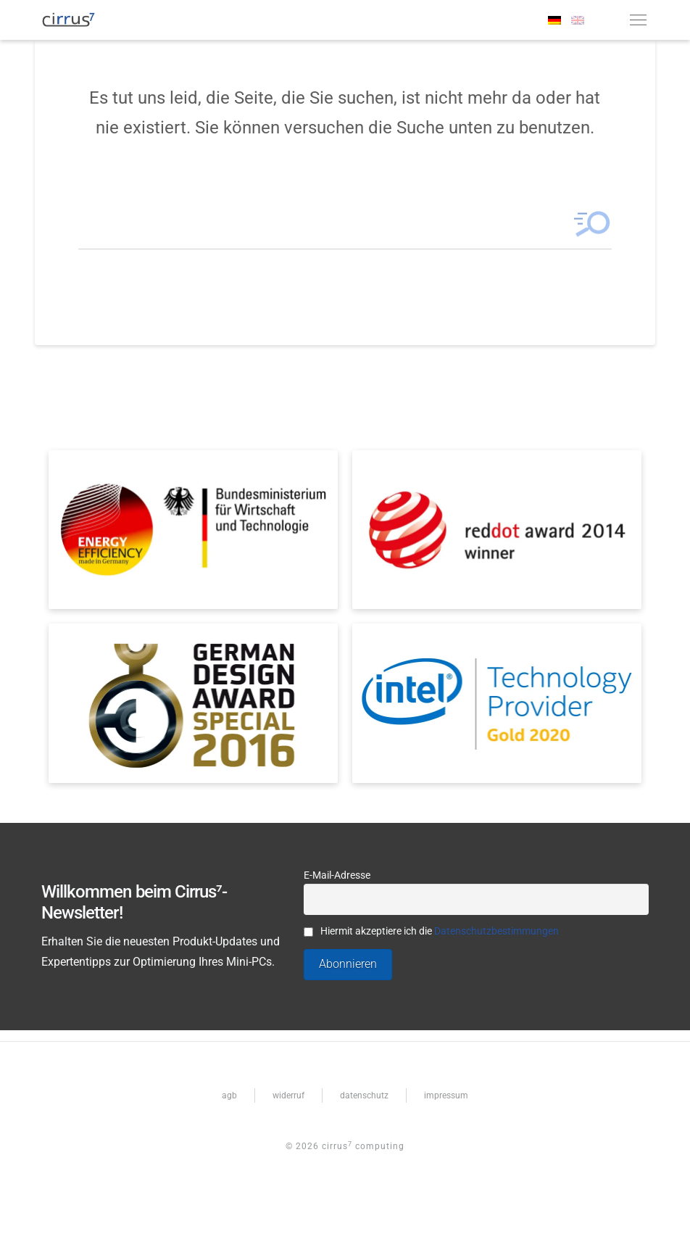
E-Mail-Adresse (337, 875)
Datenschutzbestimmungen (496, 931)
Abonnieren (348, 964)
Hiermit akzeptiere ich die (431, 931)
